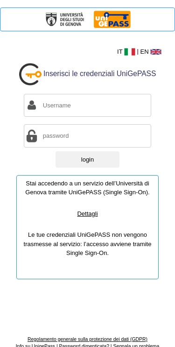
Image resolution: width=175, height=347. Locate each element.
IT (127, 51)
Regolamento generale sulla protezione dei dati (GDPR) (87, 339)
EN (151, 51)
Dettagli (87, 213)
